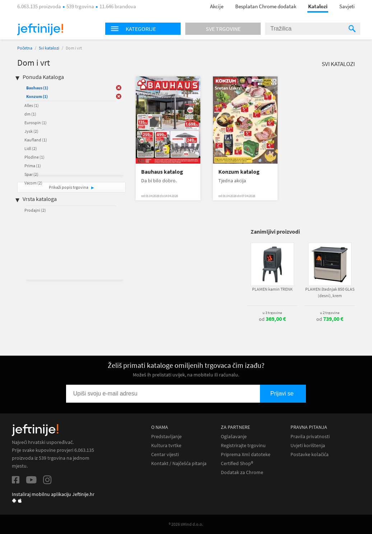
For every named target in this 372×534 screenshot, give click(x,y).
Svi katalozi (49, 48)
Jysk (31, 131)
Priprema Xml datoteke (245, 454)
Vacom (33, 183)
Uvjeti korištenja (307, 445)
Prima (32, 165)
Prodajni (35, 210)
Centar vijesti (165, 454)
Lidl (30, 148)
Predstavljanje (166, 437)
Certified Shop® (237, 463)
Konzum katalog (239, 171)
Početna (24, 48)
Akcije (216, 6)
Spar (31, 174)
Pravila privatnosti (310, 437)
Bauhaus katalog (162, 171)
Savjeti (347, 6)
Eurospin (35, 122)
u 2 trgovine (329, 312)
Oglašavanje (234, 437)
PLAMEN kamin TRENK (272, 289)
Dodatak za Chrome (242, 472)
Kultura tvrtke (166, 445)
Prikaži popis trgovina (69, 187)
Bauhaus (37, 87)
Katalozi (317, 6)
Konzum (37, 96)
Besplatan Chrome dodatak (265, 6)
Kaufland (35, 139)
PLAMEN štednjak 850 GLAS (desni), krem (329, 292)
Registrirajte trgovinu (243, 445)
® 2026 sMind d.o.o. (186, 524)
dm (30, 114)
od (272, 319)
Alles (31, 105)
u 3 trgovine (272, 312)
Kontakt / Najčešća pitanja (178, 463)
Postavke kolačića (309, 454)
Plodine (34, 157)
